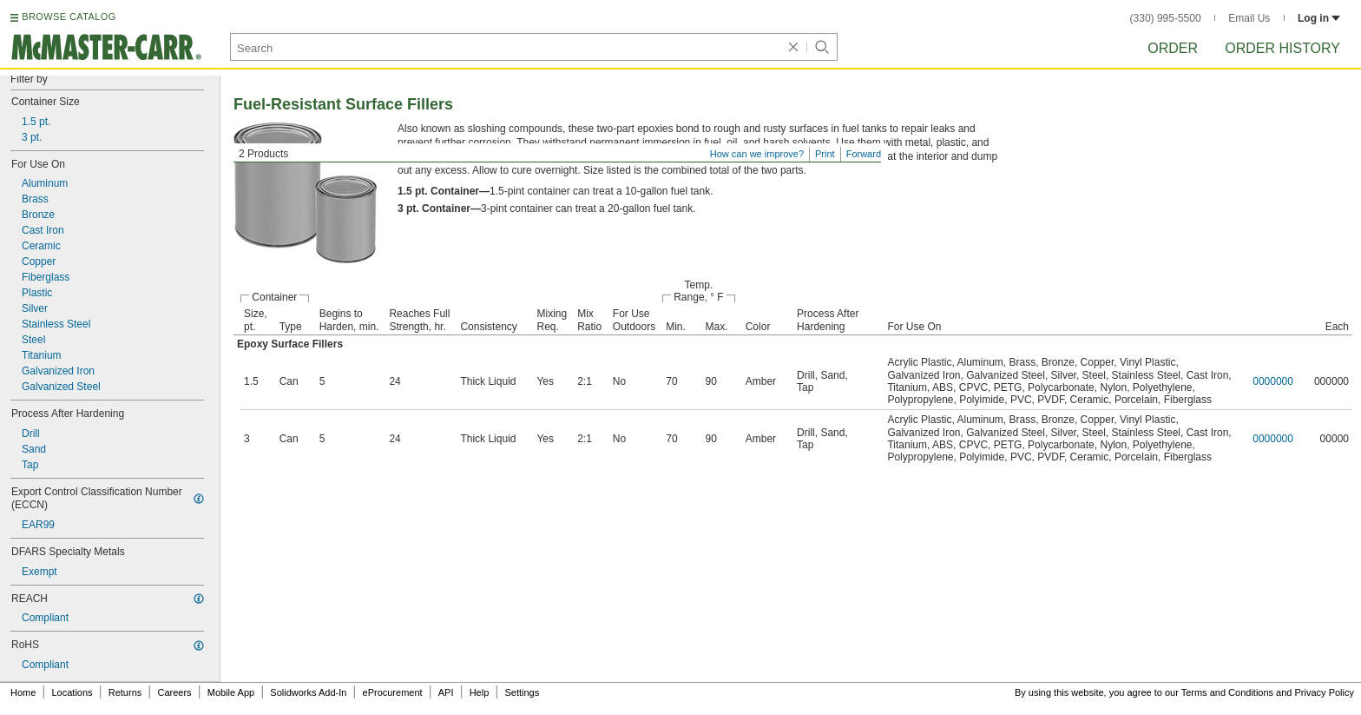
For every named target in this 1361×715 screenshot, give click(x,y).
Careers (174, 692)
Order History (1282, 48)
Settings (521, 692)
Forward (863, 154)
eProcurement (393, 692)
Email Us (1249, 18)
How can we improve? (757, 154)
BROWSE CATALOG (68, 16)
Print (825, 154)
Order (1172, 48)
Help (480, 692)
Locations (72, 692)
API (446, 692)
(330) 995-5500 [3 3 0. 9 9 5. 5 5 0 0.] (1165, 18)
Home (23, 692)
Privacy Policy (1324, 692)
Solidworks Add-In (308, 692)
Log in (1319, 18)
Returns (125, 692)
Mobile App (230, 692)
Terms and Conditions (1227, 692)
